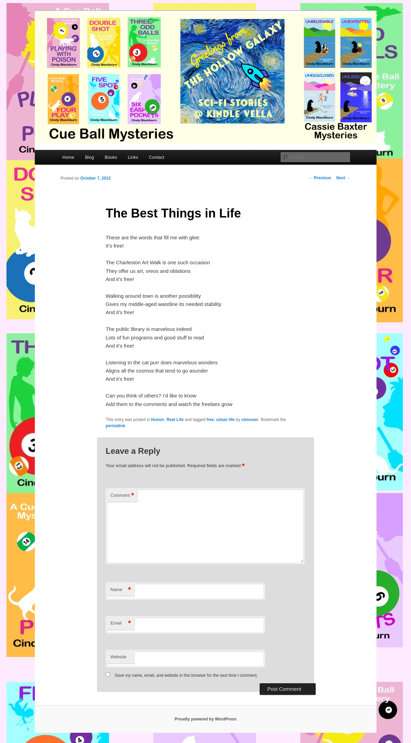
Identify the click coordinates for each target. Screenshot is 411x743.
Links (133, 157)
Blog (89, 157)
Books (111, 157)
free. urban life (220, 419)
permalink (115, 425)
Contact (156, 157)
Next (343, 178)
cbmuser (249, 419)
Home (68, 157)
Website (118, 656)
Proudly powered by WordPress (205, 719)
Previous (320, 178)
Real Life (174, 419)
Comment (122, 496)
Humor (157, 419)
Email (120, 623)
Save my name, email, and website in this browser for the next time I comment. (186, 675)
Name (120, 590)
